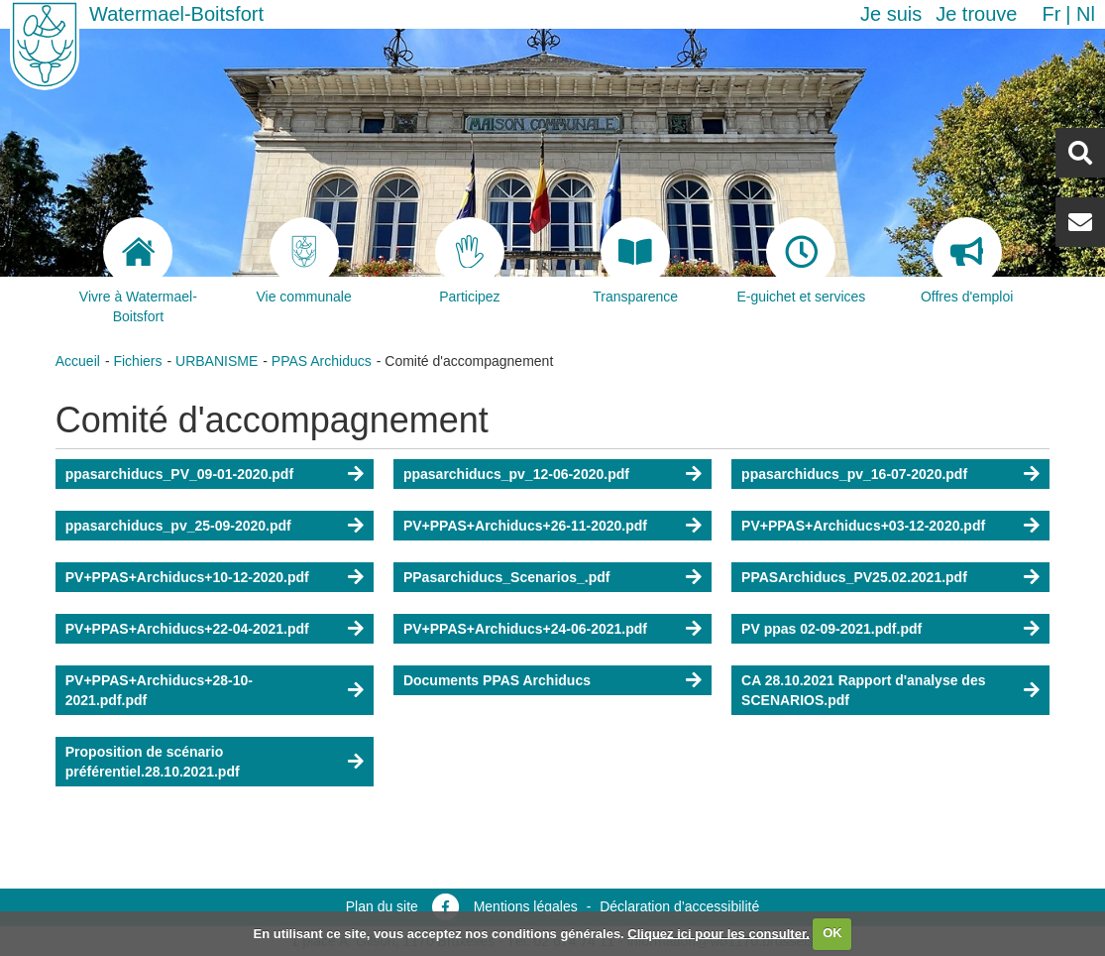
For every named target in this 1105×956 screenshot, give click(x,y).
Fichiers (137, 361)
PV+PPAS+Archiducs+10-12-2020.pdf (187, 577)
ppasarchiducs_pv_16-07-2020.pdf (854, 474)
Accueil (77, 361)
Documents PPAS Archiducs (497, 680)
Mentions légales (526, 906)
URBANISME (216, 361)
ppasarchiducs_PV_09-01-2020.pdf (179, 474)
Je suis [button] (891, 14)
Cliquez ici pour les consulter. (718, 932)
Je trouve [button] (976, 14)
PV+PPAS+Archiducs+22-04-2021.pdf (187, 629)
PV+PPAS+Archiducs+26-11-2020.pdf (525, 526)
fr (1051, 14)
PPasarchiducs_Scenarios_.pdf (506, 577)
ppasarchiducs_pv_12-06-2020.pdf (516, 474)
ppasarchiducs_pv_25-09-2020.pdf (178, 526)
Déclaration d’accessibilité (679, 906)
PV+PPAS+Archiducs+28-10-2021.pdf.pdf (159, 690)
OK (832, 932)
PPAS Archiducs (322, 361)
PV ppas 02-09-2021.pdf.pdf (831, 629)
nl (1085, 14)
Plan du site (382, 906)
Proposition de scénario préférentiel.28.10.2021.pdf (152, 761)
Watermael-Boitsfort (176, 14)
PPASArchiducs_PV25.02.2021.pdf (854, 577)
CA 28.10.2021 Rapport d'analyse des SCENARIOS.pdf (863, 690)
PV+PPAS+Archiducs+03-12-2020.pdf (863, 526)
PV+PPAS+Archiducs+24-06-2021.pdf (525, 629)
